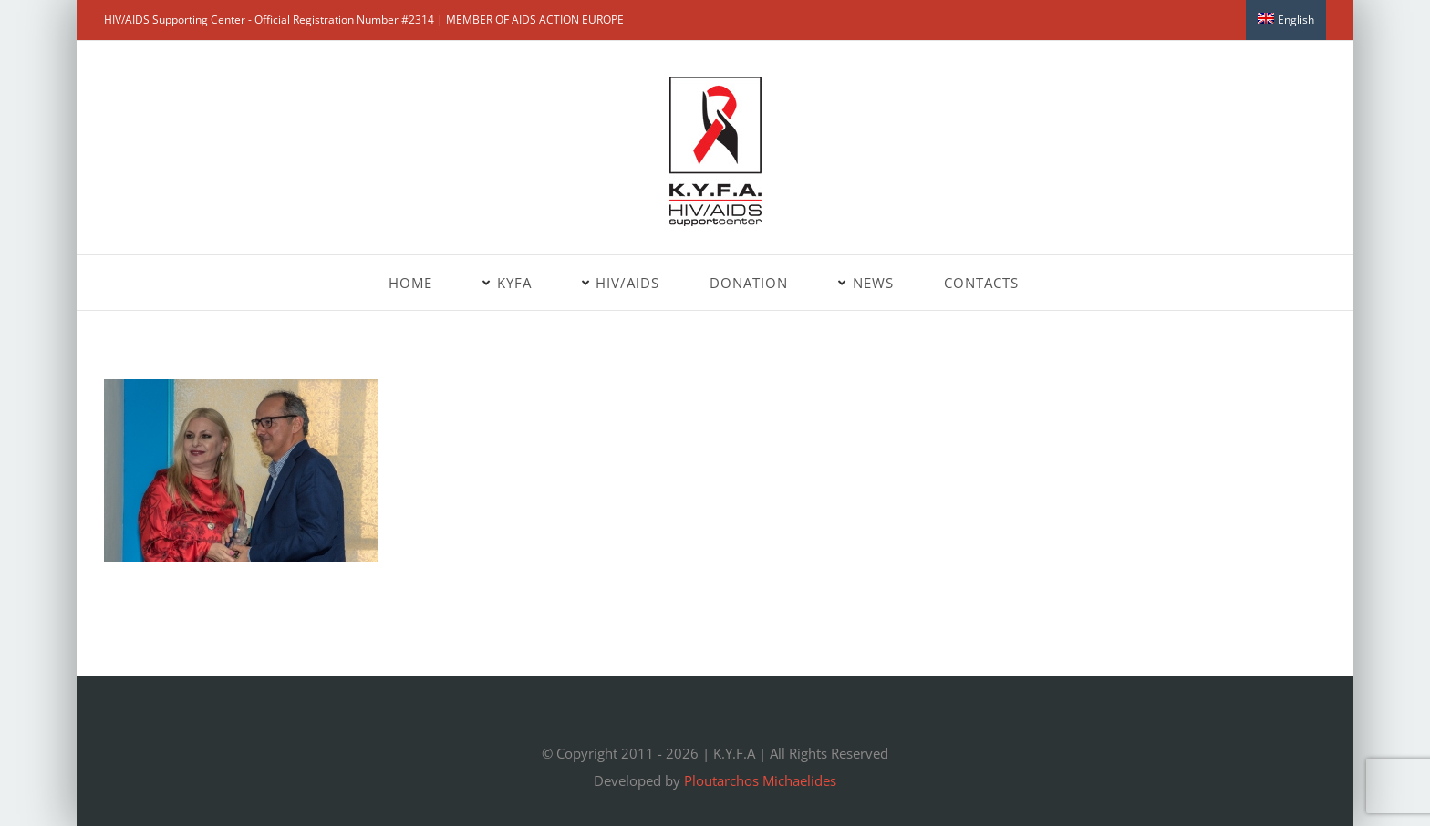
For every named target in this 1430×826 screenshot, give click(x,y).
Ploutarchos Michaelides (760, 780)
